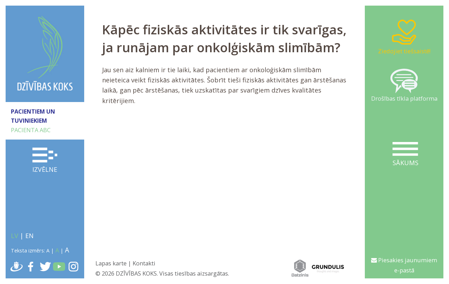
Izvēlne (45, 161)
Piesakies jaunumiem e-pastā (404, 265)
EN (29, 235)
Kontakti (144, 263)
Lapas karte (111, 263)
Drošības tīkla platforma (404, 85)
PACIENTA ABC (31, 130)
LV (14, 235)
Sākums (405, 154)
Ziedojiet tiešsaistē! (404, 36)
